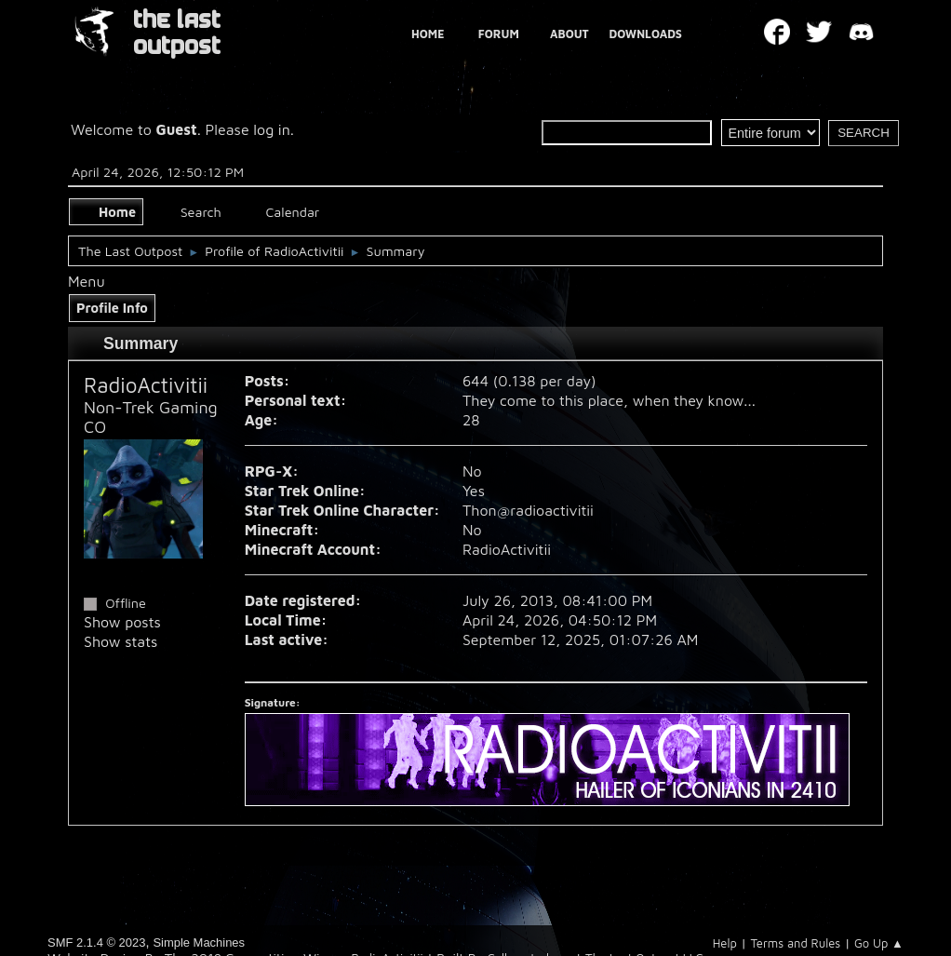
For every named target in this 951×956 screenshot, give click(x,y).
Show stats (120, 641)
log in (271, 129)
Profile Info (112, 308)
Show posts (122, 621)
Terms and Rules (796, 943)
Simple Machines (199, 942)
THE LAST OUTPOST (177, 33)
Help (725, 943)
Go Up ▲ (879, 943)
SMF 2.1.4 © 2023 (96, 942)
